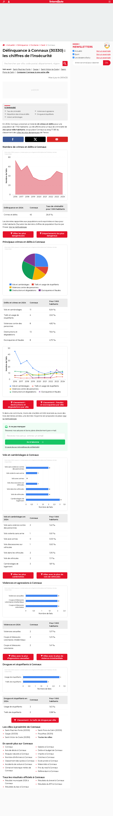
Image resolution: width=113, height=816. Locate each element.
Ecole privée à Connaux (48, 761)
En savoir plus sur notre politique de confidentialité (22, 447)
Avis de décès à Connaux (15, 750)
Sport (76, 54)
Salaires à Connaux (46, 747)
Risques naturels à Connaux (17, 754)
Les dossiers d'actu (81, 58)
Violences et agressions (45, 111)
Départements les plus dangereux (53, 234)
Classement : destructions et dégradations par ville (18, 404)
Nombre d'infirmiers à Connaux (18, 757)
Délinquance (22, 45)
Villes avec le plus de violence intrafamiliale (52, 657)
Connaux (9, 747)
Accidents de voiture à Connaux (18, 764)
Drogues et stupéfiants (45, 114)
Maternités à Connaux (47, 764)
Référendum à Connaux (48, 771)
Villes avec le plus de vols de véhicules (53, 575)
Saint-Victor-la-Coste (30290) (17, 737)
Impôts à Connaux (46, 754)
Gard (43, 45)
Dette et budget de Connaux (50, 750)
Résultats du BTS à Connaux (50, 784)
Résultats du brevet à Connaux (51, 780)
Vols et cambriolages (14, 117)
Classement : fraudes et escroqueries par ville (52, 403)
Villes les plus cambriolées (19, 575)
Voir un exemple (103, 51)
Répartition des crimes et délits (18, 114)
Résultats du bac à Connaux (17, 787)
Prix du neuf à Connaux (48, 768)
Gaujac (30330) (11, 734)
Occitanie (34, 45)
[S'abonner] (91, 62)
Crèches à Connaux (46, 757)
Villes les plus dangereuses (19, 234)
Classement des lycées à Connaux (19, 761)
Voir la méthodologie (18, 227)
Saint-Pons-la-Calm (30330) (50, 730)
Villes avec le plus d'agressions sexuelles (18, 657)
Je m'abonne (33, 442)
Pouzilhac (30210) (45, 734)
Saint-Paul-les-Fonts (22, 69)
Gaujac (36, 69)
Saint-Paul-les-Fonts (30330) (17, 730)
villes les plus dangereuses (28, 132)
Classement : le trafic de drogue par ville (36, 720)
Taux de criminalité (14, 111)
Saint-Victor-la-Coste (50, 69)
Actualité (11, 45)
